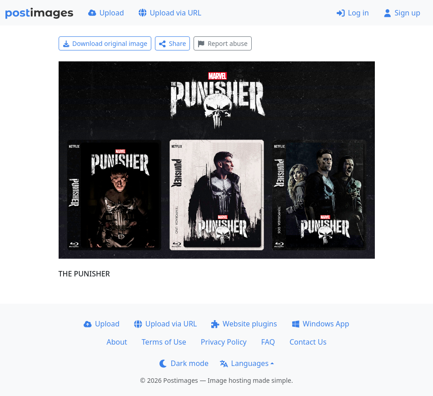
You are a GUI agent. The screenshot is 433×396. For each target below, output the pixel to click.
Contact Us (307, 342)
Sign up (401, 13)
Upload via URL (170, 13)
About (116, 342)
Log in (353, 13)
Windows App (320, 324)
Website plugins (244, 324)
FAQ (268, 342)
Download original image (105, 43)
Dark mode (184, 363)
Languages (244, 363)
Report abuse (222, 43)
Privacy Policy (224, 342)
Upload (106, 13)
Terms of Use (164, 342)
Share (172, 43)
